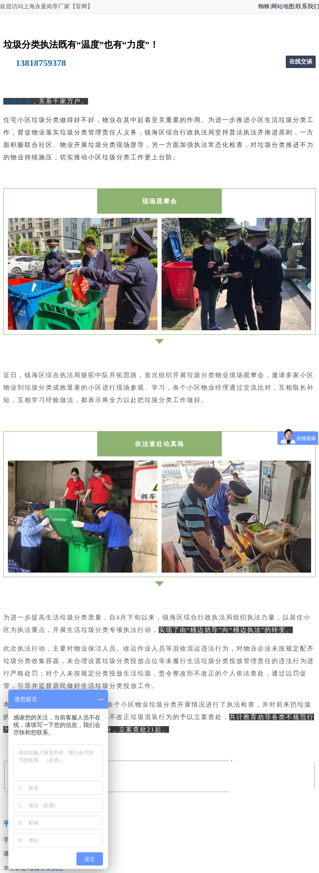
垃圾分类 (17, 101)
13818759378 (41, 63)
